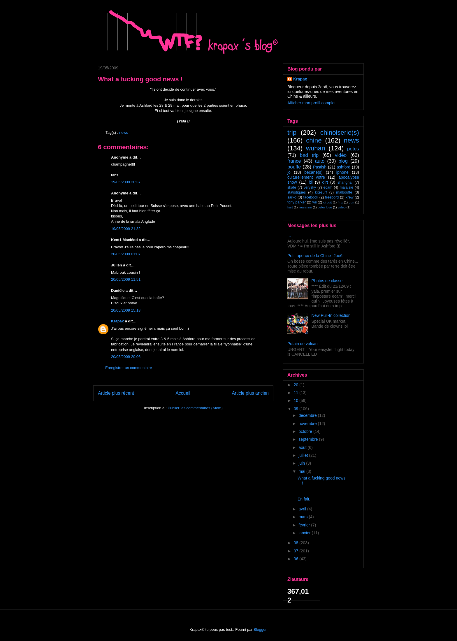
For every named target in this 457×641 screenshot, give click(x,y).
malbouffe (344, 192)
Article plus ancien (250, 393)
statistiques (296, 192)
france (294, 161)
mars (303, 516)
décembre (308, 415)
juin (302, 463)
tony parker (296, 202)
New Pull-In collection (331, 315)
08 (296, 542)
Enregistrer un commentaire (128, 368)
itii (310, 182)
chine (314, 140)
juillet (303, 455)
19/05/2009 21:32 (125, 228)
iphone (342, 172)
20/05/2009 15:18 (125, 310)
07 (296, 551)
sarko (291, 197)
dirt (325, 182)
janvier (305, 533)
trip (291, 132)
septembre (308, 439)
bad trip (309, 155)
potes (353, 149)
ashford (343, 167)
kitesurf (321, 192)
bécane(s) (313, 172)
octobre (305, 431)
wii (314, 202)
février (304, 525)
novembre (308, 423)
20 (296, 384)
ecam (327, 187)
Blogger (260, 629)
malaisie (346, 187)
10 (296, 400)
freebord (332, 197)
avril (302, 509)
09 (296, 408)
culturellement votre (306, 177)
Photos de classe (327, 280)
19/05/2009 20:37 (125, 182)
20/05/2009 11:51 (125, 279)
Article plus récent (116, 393)
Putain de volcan (302, 343)
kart (290, 207)
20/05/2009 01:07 (125, 254)
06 (296, 558)
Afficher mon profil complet (311, 103)
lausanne (305, 207)
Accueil (183, 393)
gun (351, 202)
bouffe (294, 167)
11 (296, 392)
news (123, 132)
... (289, 235)
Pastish (319, 167)
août (302, 447)
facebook (310, 197)
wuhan (315, 148)
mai (302, 471)
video (342, 207)
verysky (309, 187)
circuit (327, 202)
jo (289, 172)
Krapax (117, 321)
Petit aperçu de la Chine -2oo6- (315, 255)
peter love (325, 207)
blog (343, 161)
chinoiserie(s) (339, 132)
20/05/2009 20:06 (125, 356)
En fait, (304, 499)
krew (350, 197)
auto (320, 161)
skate (291, 187)
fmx (340, 202)
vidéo (341, 155)
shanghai (345, 182)
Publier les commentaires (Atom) (195, 408)
